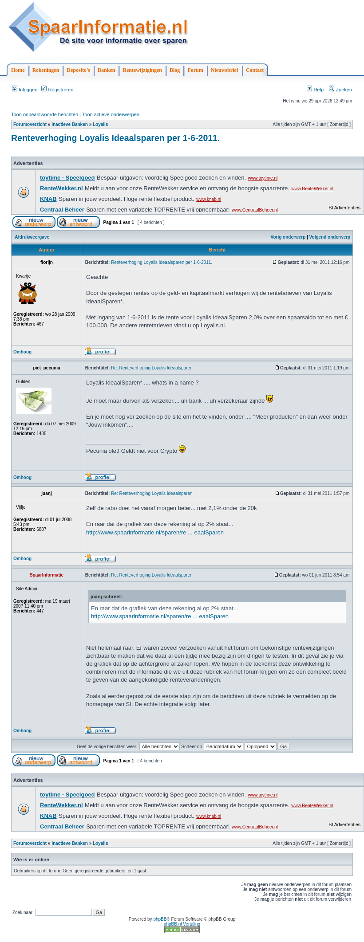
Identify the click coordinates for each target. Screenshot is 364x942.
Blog (175, 70)
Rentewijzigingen (142, 70)
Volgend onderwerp (330, 237)
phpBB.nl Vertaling (182, 924)
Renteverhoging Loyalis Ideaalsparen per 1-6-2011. (115, 138)
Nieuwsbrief (224, 70)
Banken (106, 70)
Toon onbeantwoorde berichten (44, 114)
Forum (195, 70)
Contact (255, 70)
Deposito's (78, 70)
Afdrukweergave (32, 237)
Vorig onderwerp (288, 237)
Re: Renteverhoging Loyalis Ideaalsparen (151, 367)
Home (18, 70)
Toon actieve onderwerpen (110, 114)
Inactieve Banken (69, 124)
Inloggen (24, 89)
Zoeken (340, 89)
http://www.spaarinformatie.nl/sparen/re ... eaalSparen (155, 532)
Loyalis (100, 124)
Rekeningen (45, 70)
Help (315, 89)
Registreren (57, 89)
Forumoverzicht (30, 124)
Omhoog (22, 351)
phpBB (159, 919)
